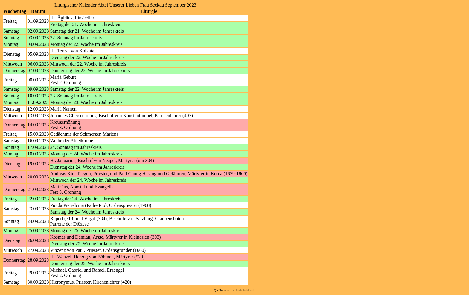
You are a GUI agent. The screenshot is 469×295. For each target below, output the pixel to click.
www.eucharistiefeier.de (239, 290)
